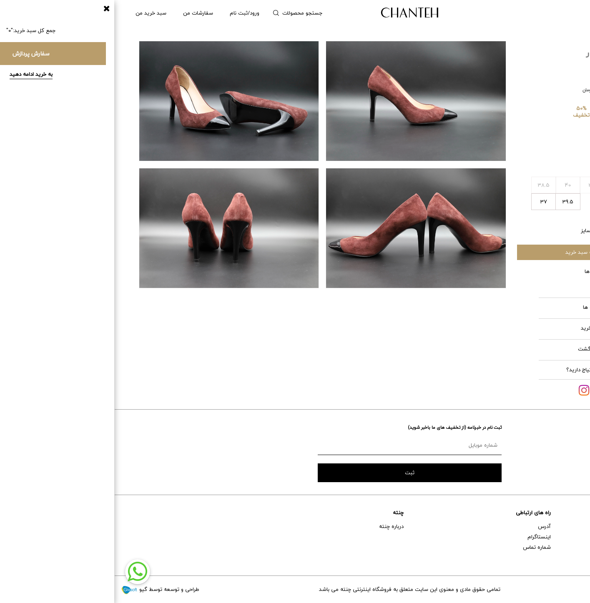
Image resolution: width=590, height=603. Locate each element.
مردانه (536, 13)
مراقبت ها (499, 307)
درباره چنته (276, 526)
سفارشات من (83, 13)
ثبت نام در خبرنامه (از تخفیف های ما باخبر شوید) (340, 427)
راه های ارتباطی (418, 512)
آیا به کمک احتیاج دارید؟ (480, 369)
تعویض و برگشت (564, 557)
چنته (283, 512)
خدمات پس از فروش (560, 536)
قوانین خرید (498, 328)
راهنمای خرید (569, 526)
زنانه (564, 13)
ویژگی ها (500, 271)
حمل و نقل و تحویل (562, 547)
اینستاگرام (424, 536)
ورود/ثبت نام (130, 13)
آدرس (429, 526)
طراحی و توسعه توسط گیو (45, 589)
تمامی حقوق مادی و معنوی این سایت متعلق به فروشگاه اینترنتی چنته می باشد (295, 589)
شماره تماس (422, 547)
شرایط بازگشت (497, 348)
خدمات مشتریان (565, 512)
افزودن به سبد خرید (473, 252)
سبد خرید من (36, 13)
